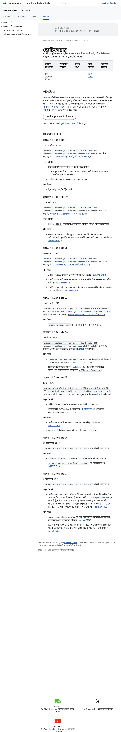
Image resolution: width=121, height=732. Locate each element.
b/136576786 (79, 367)
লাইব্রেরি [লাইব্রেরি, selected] (46, 16)
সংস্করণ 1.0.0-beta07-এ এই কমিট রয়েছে (86, 314)
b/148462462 (54, 240)
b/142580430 (62, 282)
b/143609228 (70, 290)
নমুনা (34, 16)
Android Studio (109, 3)
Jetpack (25, 10)
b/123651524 (54, 466)
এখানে (81, 349)
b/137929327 (73, 362)
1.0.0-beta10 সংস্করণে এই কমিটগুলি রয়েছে (70, 157)
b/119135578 (88, 409)
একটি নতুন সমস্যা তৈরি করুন (59, 116)
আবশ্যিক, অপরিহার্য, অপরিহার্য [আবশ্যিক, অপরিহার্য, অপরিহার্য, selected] (38, 3)
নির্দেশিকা (21, 16)
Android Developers (50, 41)
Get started (10, 10)
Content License (70, 543)
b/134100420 (99, 275)
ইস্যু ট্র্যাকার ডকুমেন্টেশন (70, 123)
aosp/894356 (101, 507)
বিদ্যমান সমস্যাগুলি (51, 107)
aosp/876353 (54, 531)
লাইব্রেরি (86, 41)
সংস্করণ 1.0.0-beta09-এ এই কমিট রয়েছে (68, 214)
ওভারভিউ (7, 16)
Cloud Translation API (74, 31)
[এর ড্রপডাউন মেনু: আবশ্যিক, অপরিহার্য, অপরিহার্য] (53, 3)
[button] (17, 22)
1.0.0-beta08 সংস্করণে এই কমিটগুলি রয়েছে (70, 264)
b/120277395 (87, 362)
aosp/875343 (85, 520)
